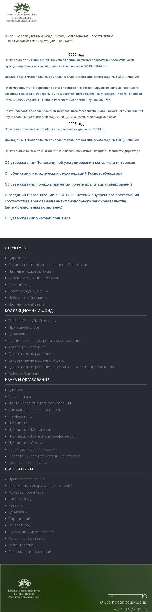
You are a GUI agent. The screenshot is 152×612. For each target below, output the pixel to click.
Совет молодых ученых (28, 291)
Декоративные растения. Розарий (38, 360)
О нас (9, 36)
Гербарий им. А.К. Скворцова (33, 320)
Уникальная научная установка (36, 409)
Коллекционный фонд (34, 36)
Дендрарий (18, 333)
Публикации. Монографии (31, 429)
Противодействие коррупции (31, 41)
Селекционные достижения (33, 449)
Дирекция (17, 257)
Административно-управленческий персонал (48, 264)
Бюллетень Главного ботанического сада (44, 456)
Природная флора (24, 327)
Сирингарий (19, 518)
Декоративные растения (30, 353)
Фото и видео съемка (27, 538)
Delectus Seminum (24, 373)
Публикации (19, 422)
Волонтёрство (21, 545)
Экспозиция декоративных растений (41, 485)
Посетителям (102, 36)
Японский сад (20, 498)
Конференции (21, 416)
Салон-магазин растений (30, 551)
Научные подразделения (30, 271)
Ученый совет (21, 284)
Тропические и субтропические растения (45, 340)
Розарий (16, 505)
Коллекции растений (27, 347)
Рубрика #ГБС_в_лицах (28, 462)
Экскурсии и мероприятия (31, 531)
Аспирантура (20, 396)
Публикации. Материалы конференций (42, 436)
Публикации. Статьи (26, 442)
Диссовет (17, 389)
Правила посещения (27, 479)
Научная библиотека (26, 304)
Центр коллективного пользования (40, 403)
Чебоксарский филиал (28, 297)
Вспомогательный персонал (33, 277)
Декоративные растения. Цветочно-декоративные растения (61, 366)
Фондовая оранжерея (27, 492)
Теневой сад (19, 525)
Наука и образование (71, 36)
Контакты (66, 41)
